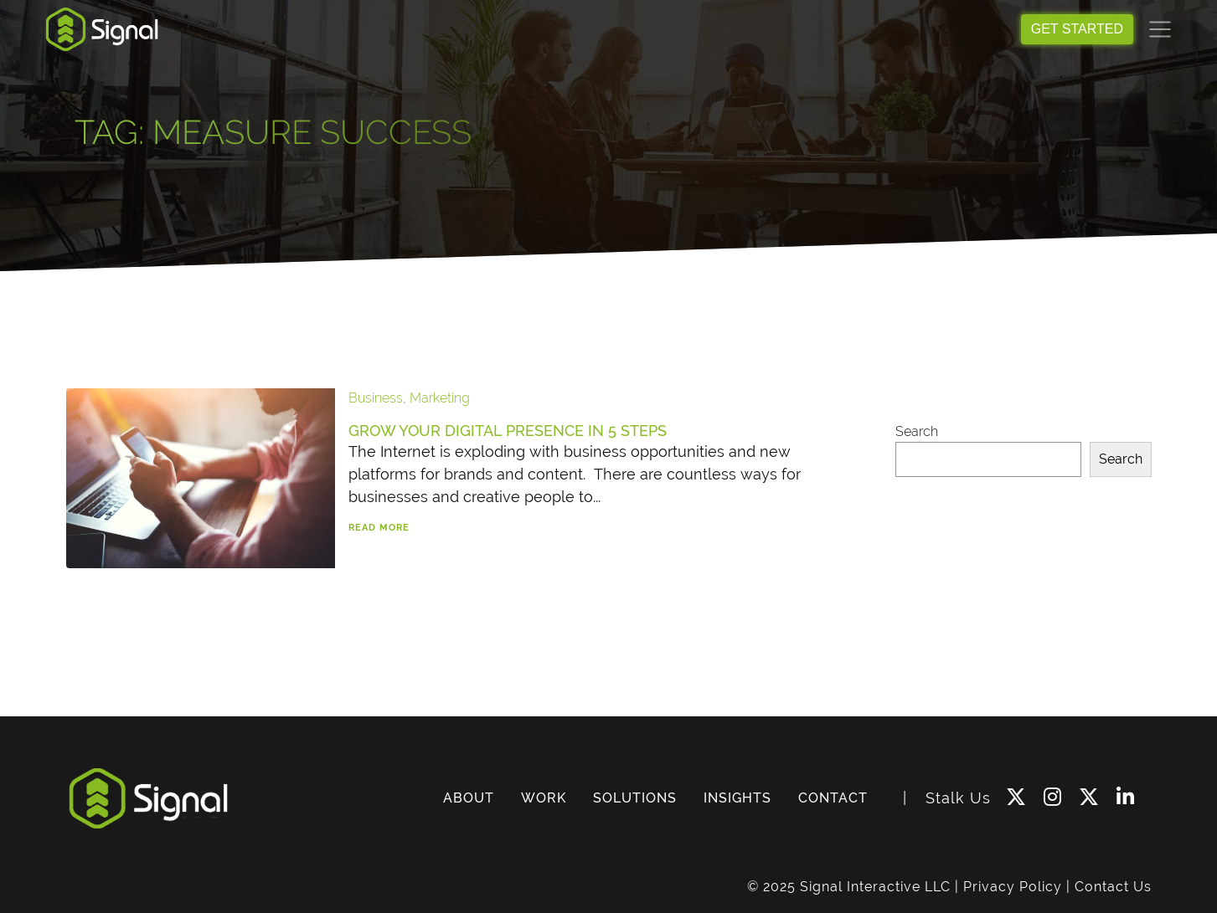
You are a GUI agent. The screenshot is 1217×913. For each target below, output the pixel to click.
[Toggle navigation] (1160, 29)
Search (916, 431)
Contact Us (1113, 887)
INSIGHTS (737, 798)
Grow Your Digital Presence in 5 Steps (507, 430)
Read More (379, 527)
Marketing (440, 398)
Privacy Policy (1012, 887)
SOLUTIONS (635, 798)
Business (375, 398)
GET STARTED (1077, 29)
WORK (543, 798)
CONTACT (833, 798)
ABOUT (468, 798)
